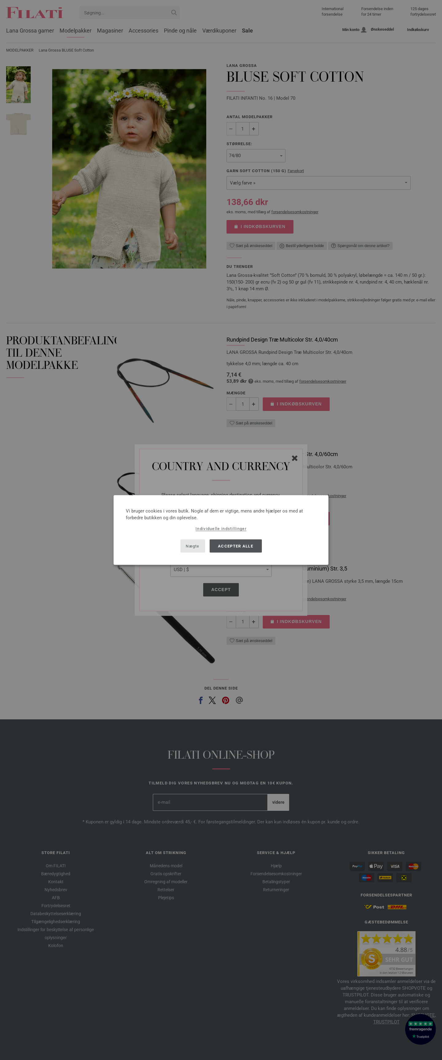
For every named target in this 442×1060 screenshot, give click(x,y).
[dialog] (221, 530)
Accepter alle (235, 546)
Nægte (193, 546)
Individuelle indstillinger (221, 528)
